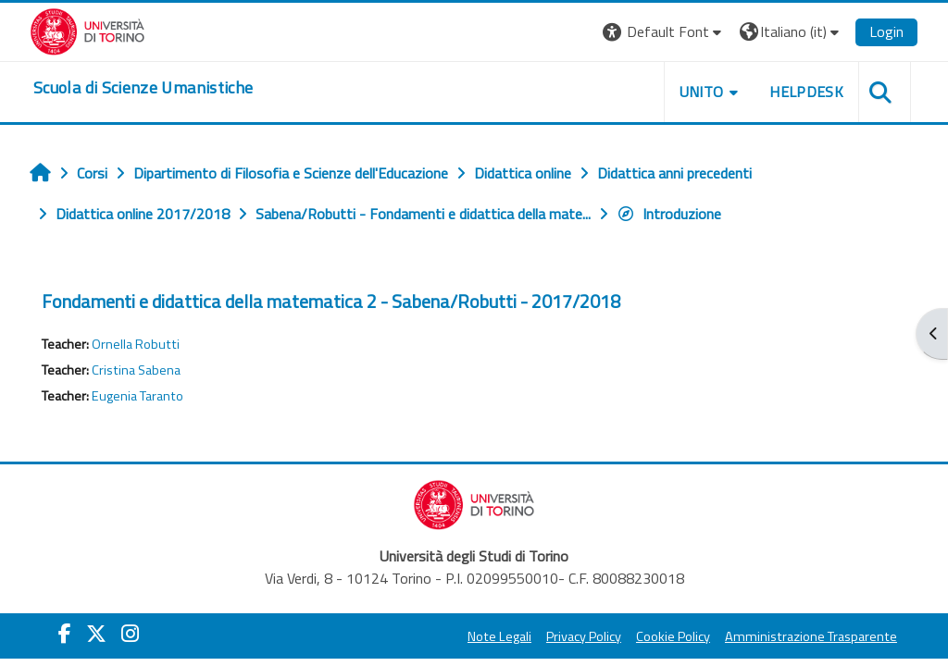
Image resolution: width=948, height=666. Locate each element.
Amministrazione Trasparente (811, 636)
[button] (664, 32)
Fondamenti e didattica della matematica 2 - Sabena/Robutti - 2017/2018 (331, 301)
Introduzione (669, 214)
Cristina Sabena (136, 370)
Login (886, 31)
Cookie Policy (673, 636)
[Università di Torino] (87, 29)
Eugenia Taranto (137, 396)
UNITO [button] (702, 91)
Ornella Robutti (136, 344)
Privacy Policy (583, 636)
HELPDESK (806, 91)
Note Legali (499, 636)
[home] (143, 88)
